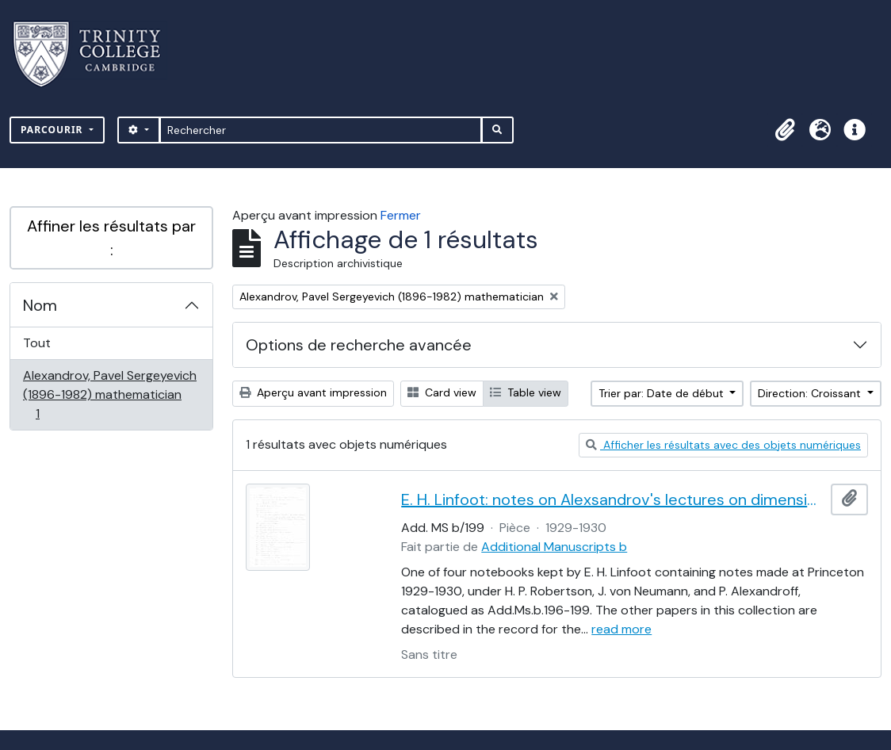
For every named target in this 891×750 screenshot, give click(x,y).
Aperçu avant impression (313, 392)
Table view (525, 392)
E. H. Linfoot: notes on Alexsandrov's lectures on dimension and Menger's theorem (612, 499)
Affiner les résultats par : (111, 238)
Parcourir (53, 129)
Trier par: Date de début (662, 393)
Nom (40, 305)
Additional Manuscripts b (554, 546)
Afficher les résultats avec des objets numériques (723, 445)
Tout (37, 343)
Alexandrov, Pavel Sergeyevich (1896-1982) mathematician (109, 394)
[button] (784, 130)
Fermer (400, 215)
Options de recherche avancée (359, 345)
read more (621, 629)
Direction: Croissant (811, 393)
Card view (441, 392)
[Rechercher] (320, 130)
